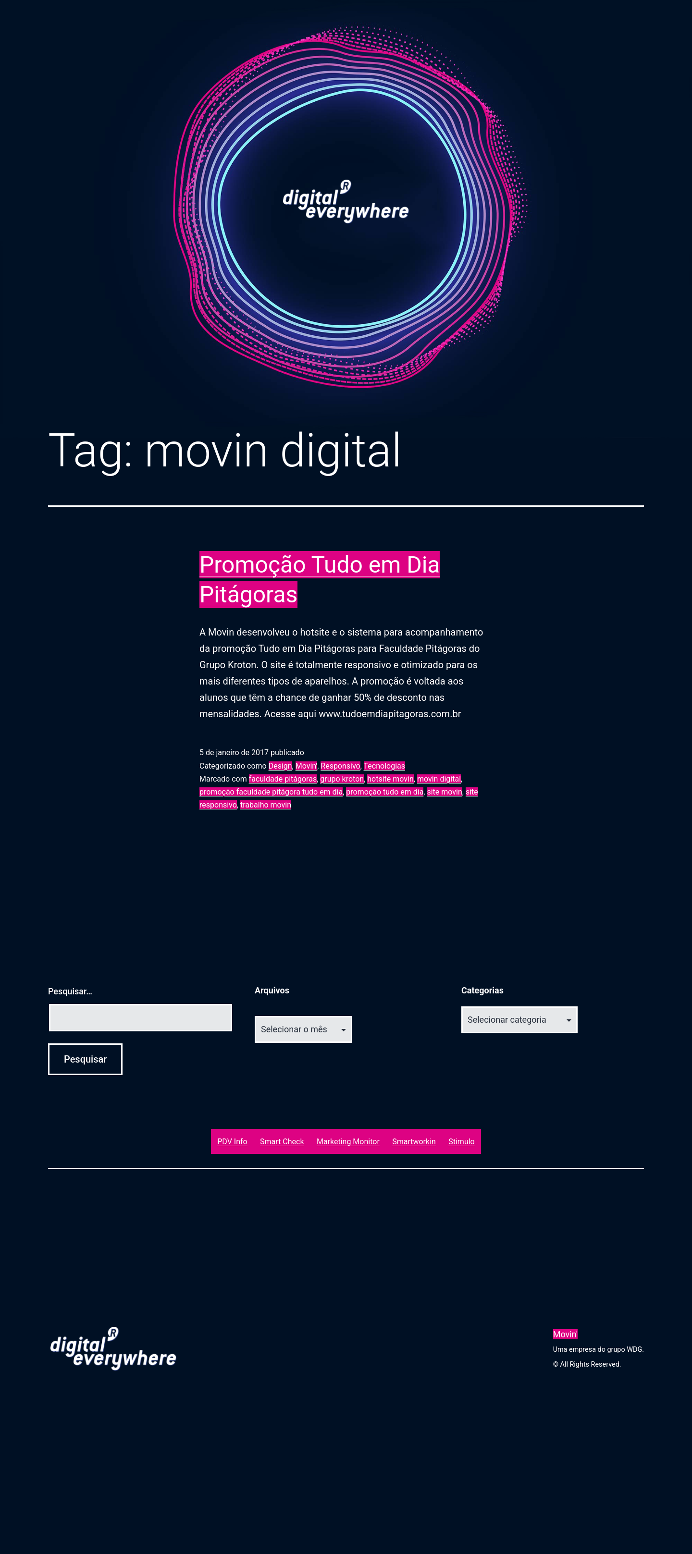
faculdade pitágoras (283, 778)
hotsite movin (390, 778)
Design (280, 766)
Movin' (306, 766)
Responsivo (340, 766)
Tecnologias (384, 766)
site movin (444, 791)
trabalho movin (265, 804)
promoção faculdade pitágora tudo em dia (271, 791)
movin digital (439, 778)
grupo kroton (342, 778)
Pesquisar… (70, 991)
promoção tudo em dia (384, 791)
